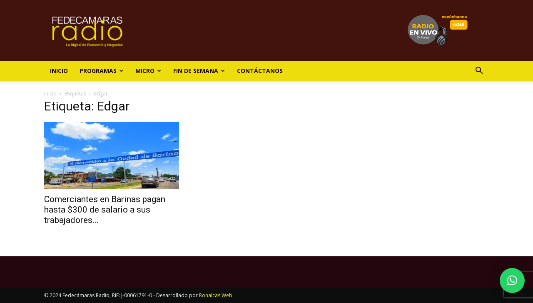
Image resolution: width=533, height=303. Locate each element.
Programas (101, 71)
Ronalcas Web (215, 295)
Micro (148, 71)
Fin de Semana (199, 71)
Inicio (59, 71)
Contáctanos (260, 71)
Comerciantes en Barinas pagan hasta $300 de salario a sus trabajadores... (104, 209)
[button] (479, 71)
